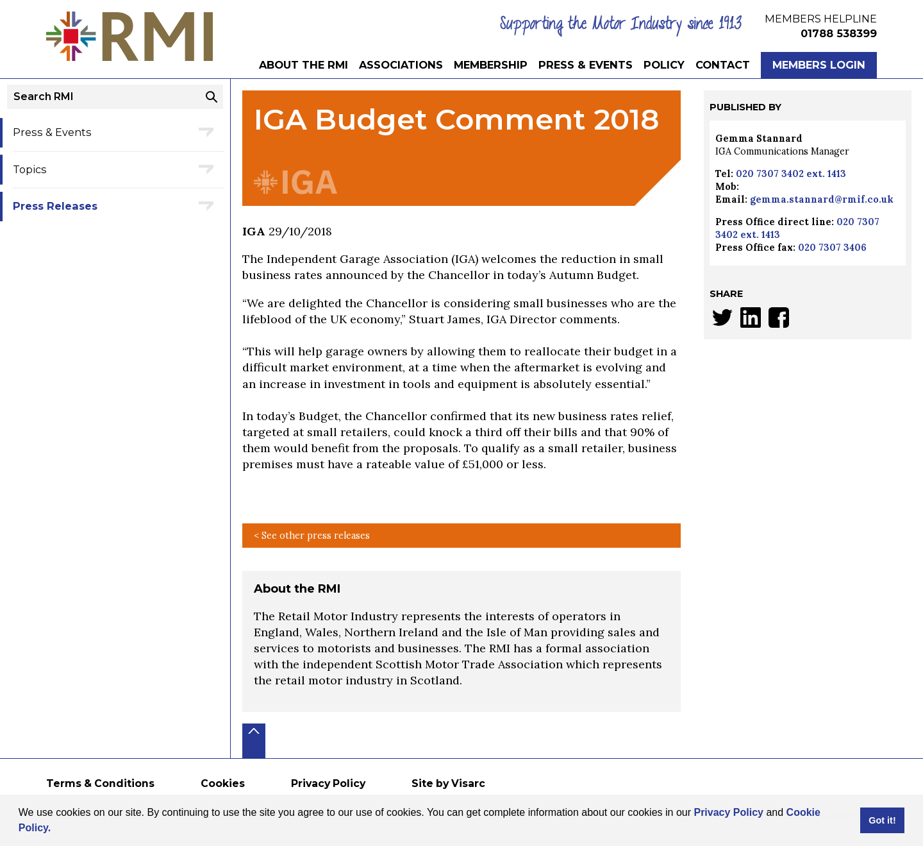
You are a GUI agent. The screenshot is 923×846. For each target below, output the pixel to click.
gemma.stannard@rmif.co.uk (822, 199)
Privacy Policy (728, 812)
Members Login (818, 64)
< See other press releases (312, 535)
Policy (664, 64)
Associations (401, 64)
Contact (722, 64)
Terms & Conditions (100, 783)
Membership (491, 64)
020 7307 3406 (832, 247)
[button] (56, 829)
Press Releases (55, 205)
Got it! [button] (882, 820)
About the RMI (303, 64)
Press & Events (585, 64)
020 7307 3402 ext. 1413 (791, 174)
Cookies (223, 783)
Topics (30, 169)
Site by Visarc (448, 783)
